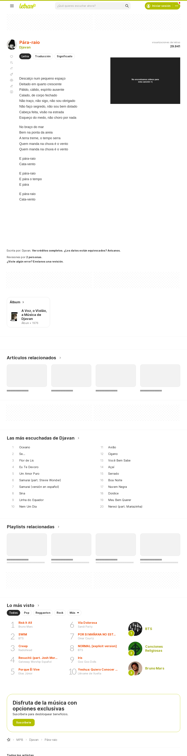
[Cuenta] (176, 6)
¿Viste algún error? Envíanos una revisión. (34, 261)
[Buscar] (127, 6)
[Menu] (12, 6)
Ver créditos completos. (46, 250)
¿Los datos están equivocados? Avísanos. (88, 250)
